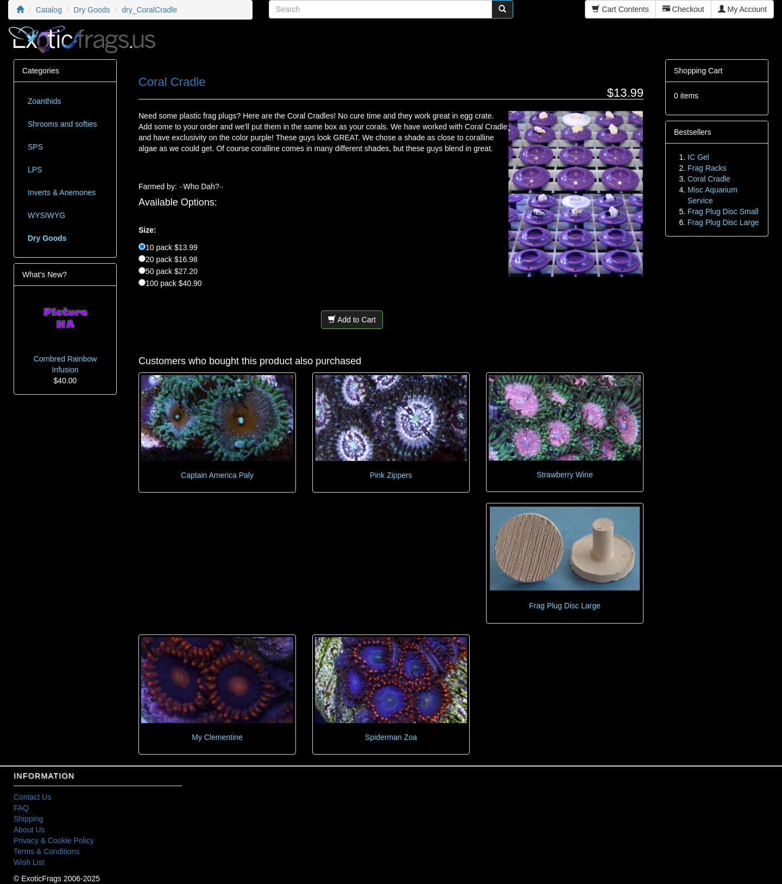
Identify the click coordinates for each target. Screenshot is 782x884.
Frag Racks (707, 168)
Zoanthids (44, 101)
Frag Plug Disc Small (723, 211)
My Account (742, 9)
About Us (29, 829)
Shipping (28, 818)
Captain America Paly (217, 475)
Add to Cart (352, 319)
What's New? (44, 274)
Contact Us (32, 797)
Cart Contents (620, 9)
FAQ (21, 808)
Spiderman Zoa (391, 737)
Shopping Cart (698, 70)
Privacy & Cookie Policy (54, 840)
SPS (35, 146)
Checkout (683, 9)
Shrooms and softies (62, 124)
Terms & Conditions (46, 851)
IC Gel (698, 157)
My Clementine (217, 737)
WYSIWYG (46, 215)
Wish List (29, 862)
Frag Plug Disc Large (565, 605)
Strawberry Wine (564, 474)
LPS (35, 169)
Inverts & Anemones (62, 192)
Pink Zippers (391, 475)
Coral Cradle (709, 179)
